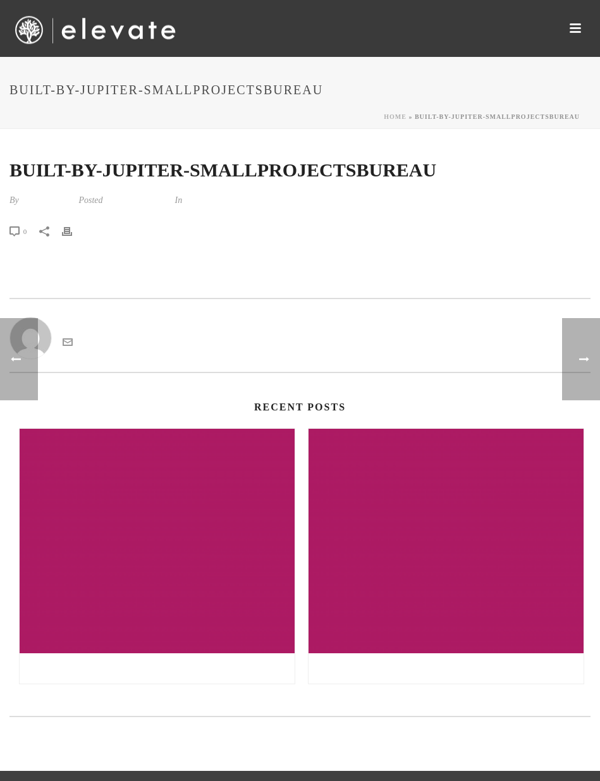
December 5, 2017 (137, 200)
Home (395, 116)
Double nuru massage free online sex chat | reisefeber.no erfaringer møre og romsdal (449, 668)
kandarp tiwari (47, 200)
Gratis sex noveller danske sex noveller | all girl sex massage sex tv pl (160, 668)
